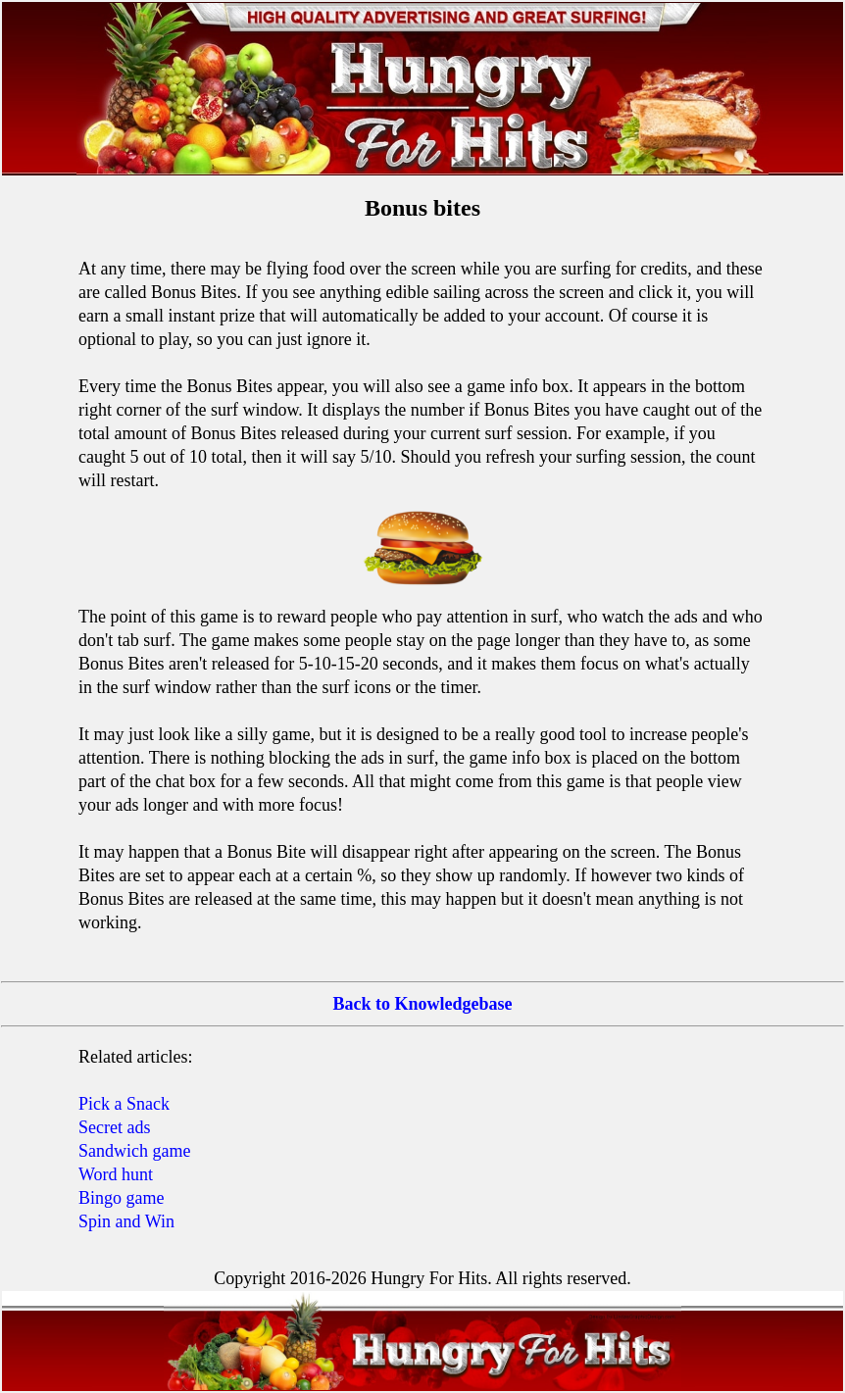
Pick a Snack (124, 1104)
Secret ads (114, 1127)
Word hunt (115, 1174)
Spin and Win (126, 1221)
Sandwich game (134, 1151)
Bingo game (121, 1198)
